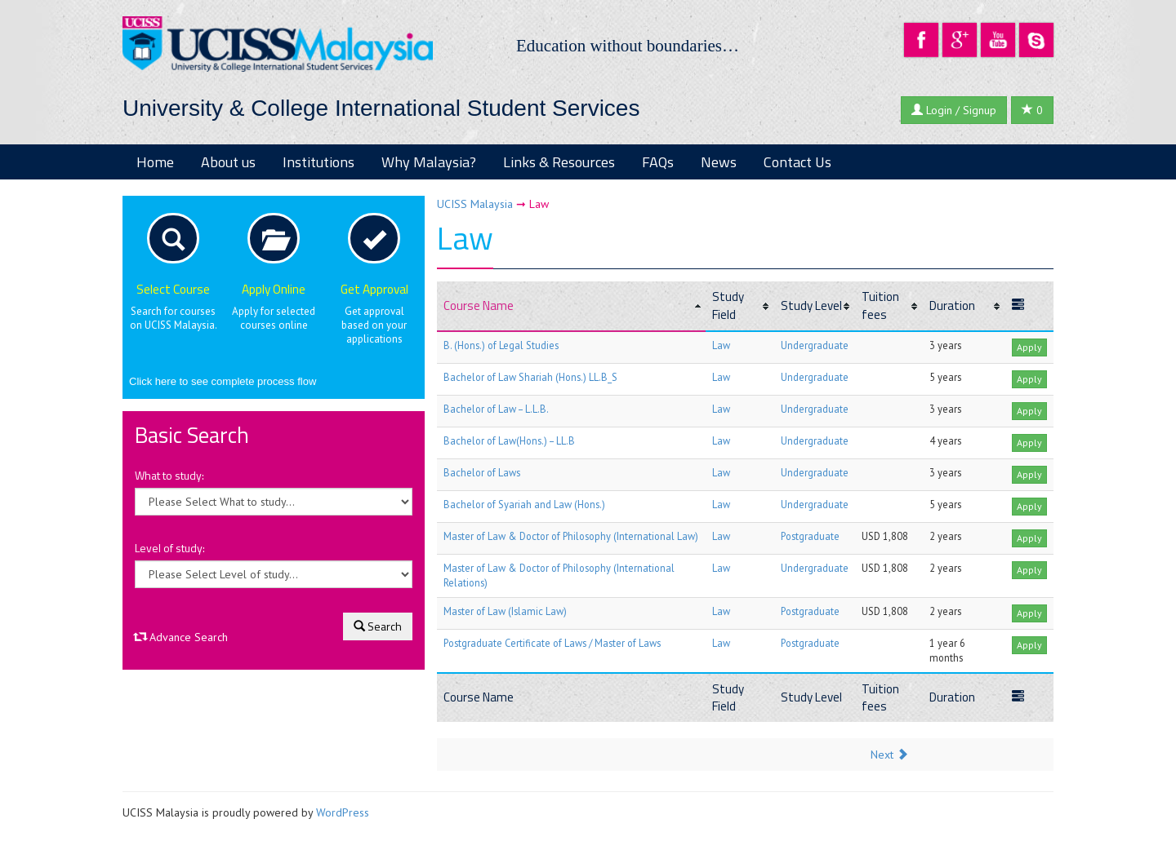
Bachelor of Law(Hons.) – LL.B (509, 440)
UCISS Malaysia (475, 204)
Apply (1029, 347)
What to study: (169, 475)
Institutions (318, 162)
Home (155, 162)
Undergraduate (815, 345)
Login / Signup (953, 110)
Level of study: (170, 548)
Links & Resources (559, 162)
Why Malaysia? (428, 162)
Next (889, 754)
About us (228, 162)
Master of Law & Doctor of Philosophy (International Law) (570, 535)
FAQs (658, 162)
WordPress (342, 812)
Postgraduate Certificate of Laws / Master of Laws (552, 642)
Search (378, 626)
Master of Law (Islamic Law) (505, 610)
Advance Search (181, 637)
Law (721, 345)
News (719, 162)
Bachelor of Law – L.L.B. (496, 408)
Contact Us (797, 162)
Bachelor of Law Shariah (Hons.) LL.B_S (530, 376)
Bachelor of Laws (481, 472)
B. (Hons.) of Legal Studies (501, 345)
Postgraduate (810, 535)
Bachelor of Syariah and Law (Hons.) (524, 504)
